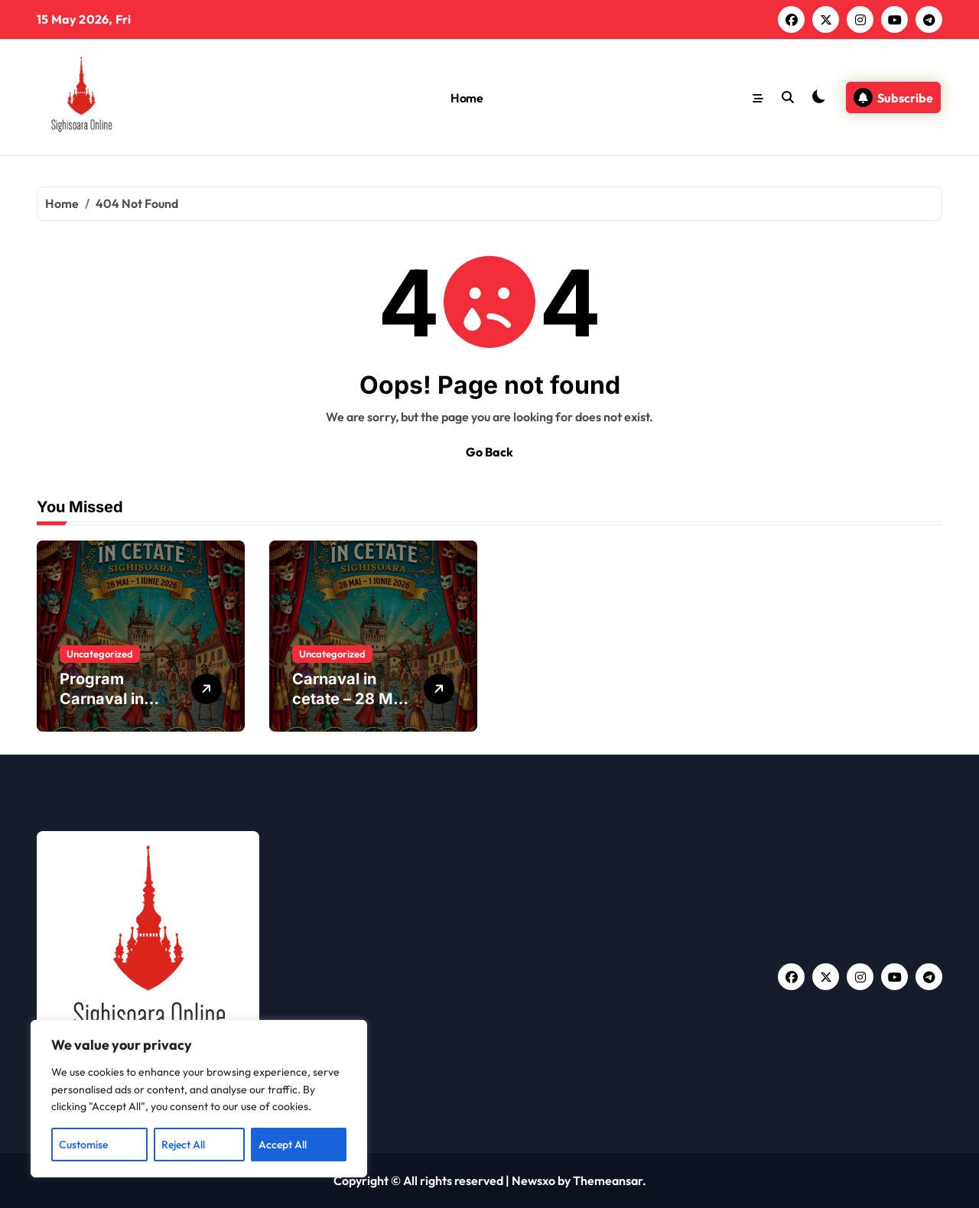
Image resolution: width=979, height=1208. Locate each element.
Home (466, 98)
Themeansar (607, 1180)
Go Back (489, 451)
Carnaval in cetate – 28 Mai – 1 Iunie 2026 (349, 699)
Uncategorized (100, 654)
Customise (83, 1144)
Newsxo (533, 1180)
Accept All (283, 1144)
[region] (199, 1098)
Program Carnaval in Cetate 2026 (106, 699)
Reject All (183, 1144)
